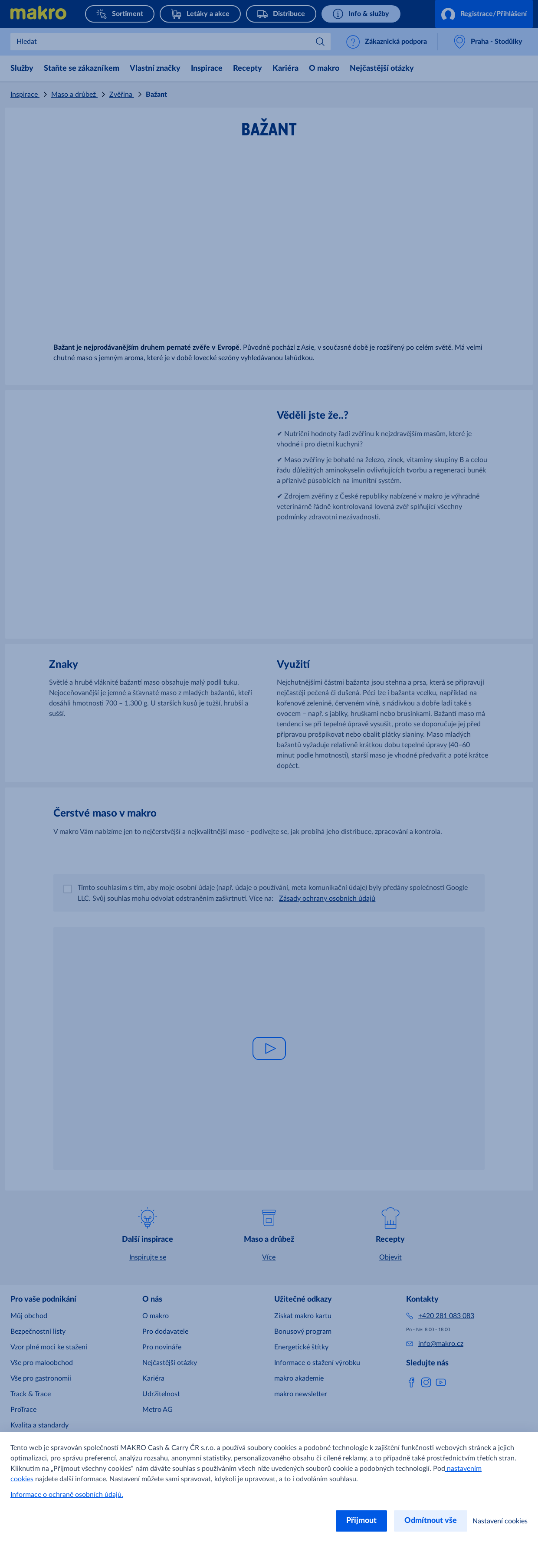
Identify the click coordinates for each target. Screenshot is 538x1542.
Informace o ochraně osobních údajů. (66, 1494)
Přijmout (361, 1521)
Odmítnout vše (430, 1521)
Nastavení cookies (500, 1521)
